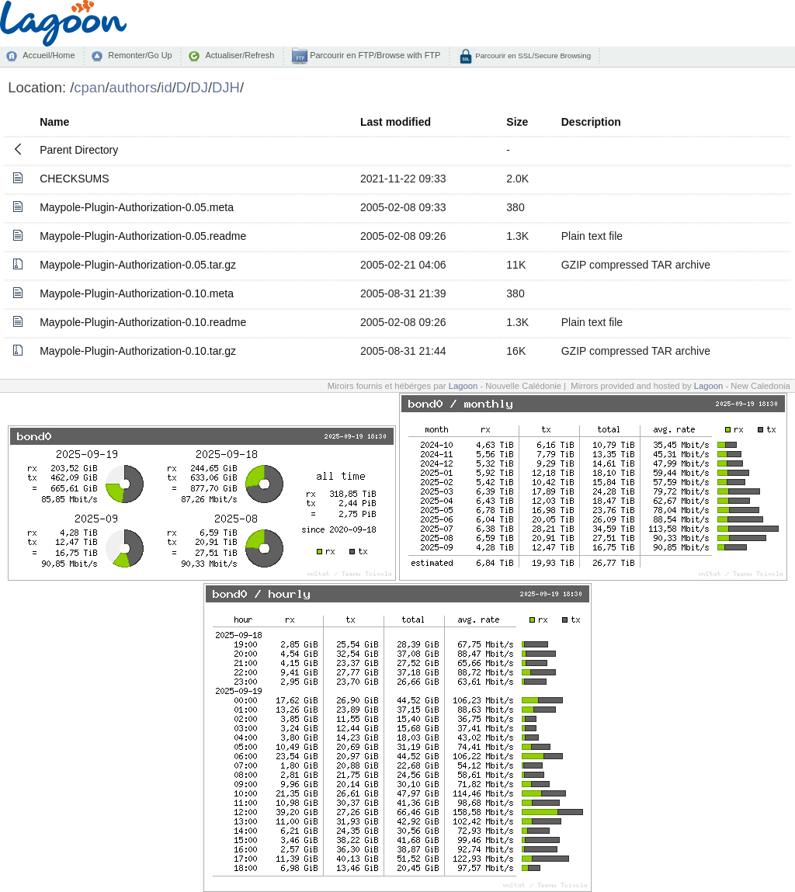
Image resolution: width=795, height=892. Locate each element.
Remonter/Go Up (140, 55)
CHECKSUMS (74, 178)
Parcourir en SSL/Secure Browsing (532, 55)
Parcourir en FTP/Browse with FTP (373, 55)
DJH (226, 87)
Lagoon (463, 385)
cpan (89, 87)
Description (591, 122)
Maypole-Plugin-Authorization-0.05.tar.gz (138, 265)
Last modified (395, 122)
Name (54, 122)
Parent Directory (79, 150)
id (166, 87)
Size (517, 122)
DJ (199, 87)
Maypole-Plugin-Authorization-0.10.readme (143, 322)
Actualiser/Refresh (239, 55)
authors (133, 87)
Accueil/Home (49, 55)
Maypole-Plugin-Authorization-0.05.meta (137, 207)
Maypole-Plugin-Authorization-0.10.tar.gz (138, 351)
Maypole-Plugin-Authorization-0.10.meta (137, 293)
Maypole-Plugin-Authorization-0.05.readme (143, 236)
